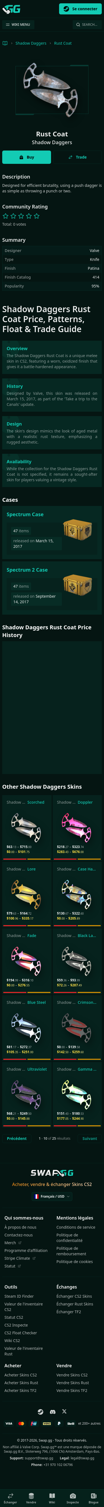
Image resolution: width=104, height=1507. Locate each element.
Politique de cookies (75, 1261)
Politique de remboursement (71, 1251)
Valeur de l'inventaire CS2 (23, 1306)
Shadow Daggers (31, 43)
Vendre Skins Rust (73, 1382)
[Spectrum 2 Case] (52, 588)
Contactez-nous (18, 1235)
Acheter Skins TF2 (20, 1390)
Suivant (89, 1138)
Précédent (17, 1138)
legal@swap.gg (82, 1458)
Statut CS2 (13, 1317)
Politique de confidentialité (70, 1237)
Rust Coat (63, 43)
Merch (13, 1242)
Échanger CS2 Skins (74, 1296)
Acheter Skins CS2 (20, 1375)
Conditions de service (76, 1227)
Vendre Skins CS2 (72, 1375)
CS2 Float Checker (20, 1332)
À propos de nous (20, 1227)
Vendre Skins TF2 (72, 1390)
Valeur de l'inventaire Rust (23, 1351)
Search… (86, 24)
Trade (77, 157)
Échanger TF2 (69, 1311)
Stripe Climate (20, 1258)
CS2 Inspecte (16, 1325)
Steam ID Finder (19, 1296)
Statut (12, 1266)
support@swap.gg (39, 1458)
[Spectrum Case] (52, 532)
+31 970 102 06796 (58, 1464)
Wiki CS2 (12, 1340)
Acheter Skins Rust (21, 1382)
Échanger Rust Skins (75, 1304)
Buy (26, 157)
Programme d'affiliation (25, 1250)
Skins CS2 (82, 1184)
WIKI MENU (18, 24)
